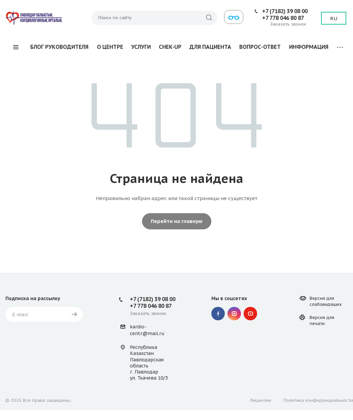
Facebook (218, 313)
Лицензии (260, 400)
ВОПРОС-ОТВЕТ (260, 46)
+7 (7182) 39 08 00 (285, 11)
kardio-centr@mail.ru (147, 330)
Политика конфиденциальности (318, 400)
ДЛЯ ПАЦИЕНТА (210, 46)
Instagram (234, 313)
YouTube (250, 313)
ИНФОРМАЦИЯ (308, 46)
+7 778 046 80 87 (283, 17)
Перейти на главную (177, 221)
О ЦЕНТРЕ (110, 46)
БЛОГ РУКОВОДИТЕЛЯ (59, 46)
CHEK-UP (170, 46)
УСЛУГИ (141, 46)
